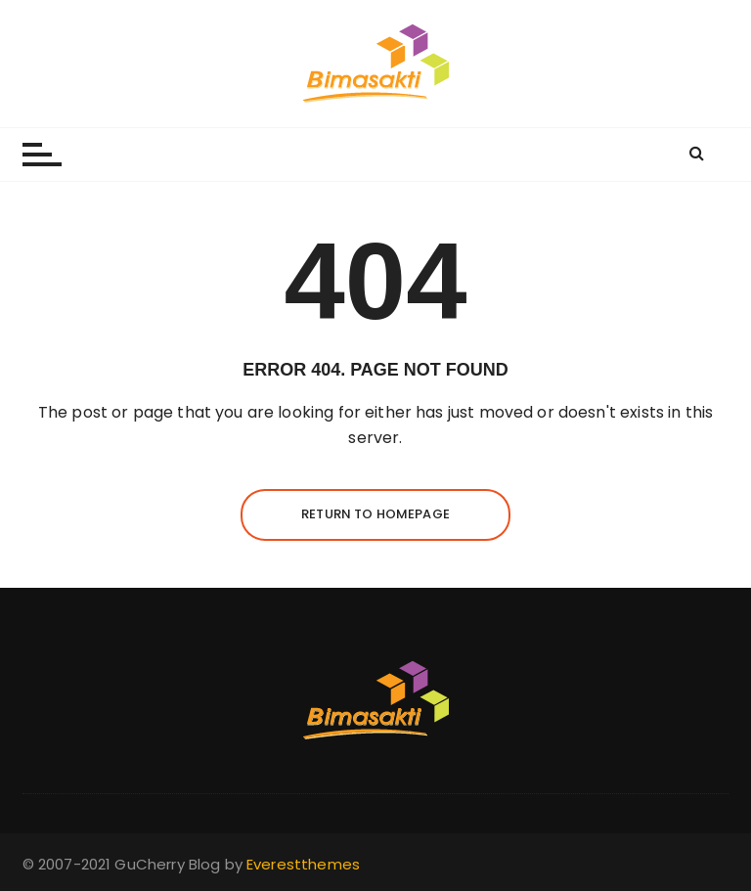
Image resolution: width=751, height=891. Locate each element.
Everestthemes (303, 864)
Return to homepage (375, 514)
